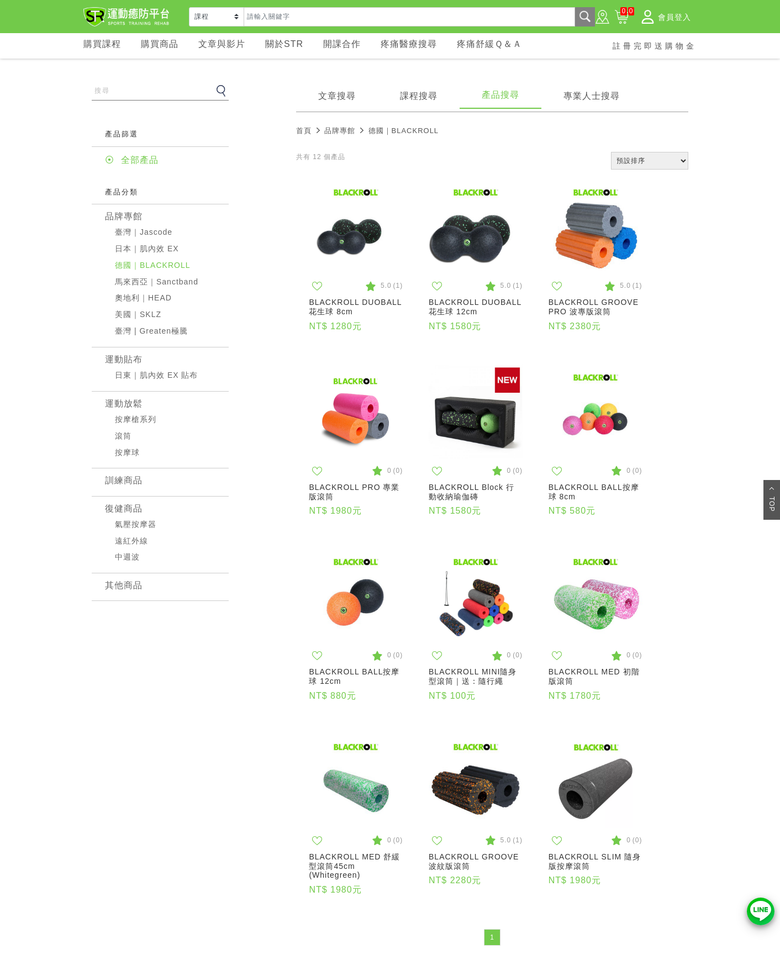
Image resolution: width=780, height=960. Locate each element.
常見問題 (161, 875)
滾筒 (123, 435)
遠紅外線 (131, 540)
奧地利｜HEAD (143, 297)
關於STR (284, 44)
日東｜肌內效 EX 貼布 (156, 375)
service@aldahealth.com (546, 909)
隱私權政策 (535, 825)
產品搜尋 (500, 94)
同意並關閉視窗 (596, 825)
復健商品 (124, 508)
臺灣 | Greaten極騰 (151, 330)
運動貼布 (124, 359)
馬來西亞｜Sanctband (156, 281)
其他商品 (124, 585)
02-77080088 (524, 896)
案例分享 (108, 890)
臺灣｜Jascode (143, 232)
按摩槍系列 (135, 419)
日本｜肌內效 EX (147, 248)
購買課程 (102, 44)
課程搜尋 (419, 96)
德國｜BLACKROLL (152, 265)
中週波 (127, 556)
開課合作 (342, 44)
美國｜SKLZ (138, 314)
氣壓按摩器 (135, 524)
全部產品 (140, 160)
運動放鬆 (124, 403)
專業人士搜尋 (591, 96)
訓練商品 (124, 480)
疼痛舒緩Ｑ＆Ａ (489, 44)
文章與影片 (221, 44)
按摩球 (127, 452)
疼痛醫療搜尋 (409, 44)
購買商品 (159, 44)
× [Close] (684, 821)
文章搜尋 (337, 96)
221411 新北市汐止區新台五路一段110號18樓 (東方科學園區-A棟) (593, 929)
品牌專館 (124, 216)
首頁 (304, 130)
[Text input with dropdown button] (409, 17)
